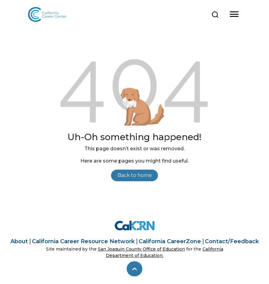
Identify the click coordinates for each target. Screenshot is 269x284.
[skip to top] (134, 269)
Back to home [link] (134, 175)
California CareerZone (170, 241)
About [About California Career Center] (19, 241)
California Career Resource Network (83, 241)
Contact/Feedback (232, 241)
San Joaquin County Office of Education (141, 249)
